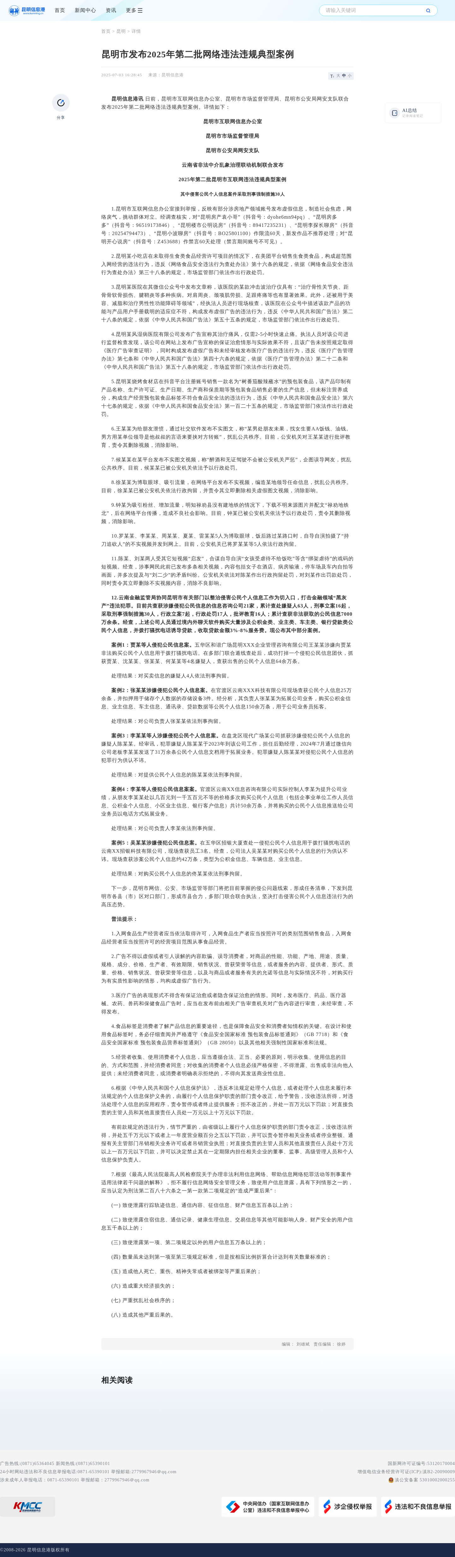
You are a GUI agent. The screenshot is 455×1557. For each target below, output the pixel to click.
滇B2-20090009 (439, 1471)
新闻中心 (85, 10)
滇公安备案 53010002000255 (425, 1480)
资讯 (111, 10)
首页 (60, 10)
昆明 (121, 31)
